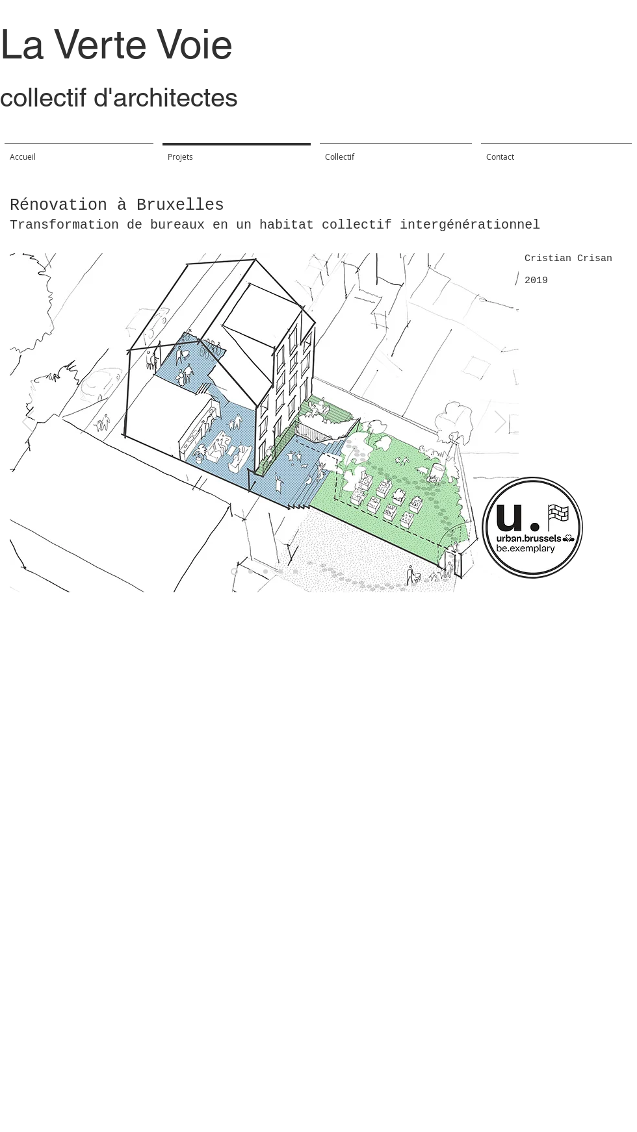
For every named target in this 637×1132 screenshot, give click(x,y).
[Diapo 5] (234, 571)
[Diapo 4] (295, 572)
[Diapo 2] (265, 572)
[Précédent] (28, 422)
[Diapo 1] (250, 572)
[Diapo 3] (280, 572)
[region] (529, 528)
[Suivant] (500, 422)
